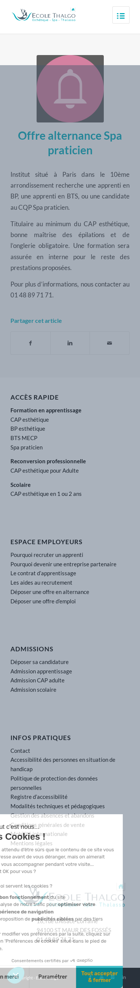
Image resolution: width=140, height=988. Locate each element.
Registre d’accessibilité (39, 796)
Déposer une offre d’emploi (43, 601)
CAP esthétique (29, 419)
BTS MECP (23, 437)
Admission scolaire (33, 689)
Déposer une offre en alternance (49, 591)
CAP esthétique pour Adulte (44, 470)
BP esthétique (27, 428)
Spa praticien (26, 447)
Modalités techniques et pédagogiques (57, 806)
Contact (20, 750)
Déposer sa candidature (39, 661)
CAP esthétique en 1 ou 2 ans (46, 493)
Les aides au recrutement (41, 582)
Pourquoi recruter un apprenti (46, 554)
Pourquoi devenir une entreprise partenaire (63, 564)
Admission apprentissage (41, 671)
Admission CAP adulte (37, 680)
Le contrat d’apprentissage (43, 573)
